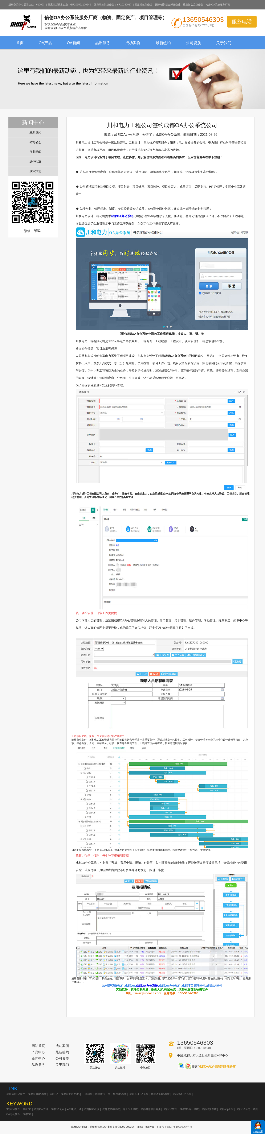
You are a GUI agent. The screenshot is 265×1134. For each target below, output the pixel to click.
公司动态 (35, 142)
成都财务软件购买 (150, 1109)
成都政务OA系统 (160, 1094)
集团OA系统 (120, 1094)
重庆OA (27, 1109)
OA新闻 (73, 43)
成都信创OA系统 (37, 1094)
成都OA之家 (57, 1109)
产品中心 (38, 1052)
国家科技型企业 (143, 4)
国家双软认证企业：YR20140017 (112, 4)
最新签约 (163, 43)
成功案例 (132, 43)
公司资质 (193, 43)
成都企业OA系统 (138, 1094)
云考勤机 (87, 1094)
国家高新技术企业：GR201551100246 (69, 4)
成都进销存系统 (111, 1109)
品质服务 (102, 43)
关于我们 (223, 43)
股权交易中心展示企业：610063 (26, 4)
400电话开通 (74, 1109)
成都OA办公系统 (122, 216)
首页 (20, 43)
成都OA (27, 1114)
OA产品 (45, 43)
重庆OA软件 (13, 1109)
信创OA (53, 1094)
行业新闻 (35, 151)
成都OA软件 (170, 1109)
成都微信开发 (102, 1094)
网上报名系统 (130, 1109)
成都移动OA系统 (181, 1094)
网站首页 (38, 1046)
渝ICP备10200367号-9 (179, 1126)
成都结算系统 (209, 1109)
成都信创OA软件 (15, 1094)
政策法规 (35, 171)
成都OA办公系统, (147, 985)
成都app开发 (226, 1109)
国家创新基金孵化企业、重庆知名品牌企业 (179, 4)
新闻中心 (38, 1058)
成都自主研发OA (70, 1094)
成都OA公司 (41, 1109)
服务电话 (242, 21)
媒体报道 (35, 161)
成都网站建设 (91, 1109)
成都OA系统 (243, 1109)
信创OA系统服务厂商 (218, 4)
